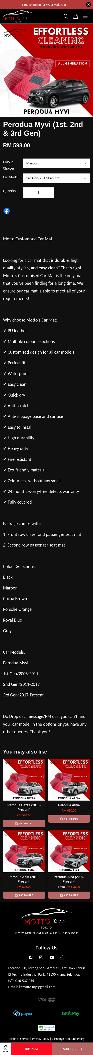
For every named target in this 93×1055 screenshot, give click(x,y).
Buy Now (32, 1048)
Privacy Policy (40, 1039)
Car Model (11, 177)
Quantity (9, 191)
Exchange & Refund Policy (68, 1039)
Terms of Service (19, 1039)
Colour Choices (8, 165)
